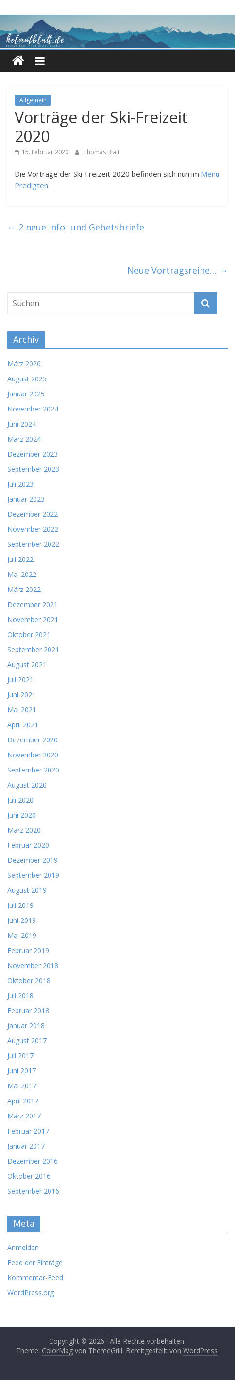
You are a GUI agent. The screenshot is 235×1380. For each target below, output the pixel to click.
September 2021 (33, 649)
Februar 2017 (28, 1130)
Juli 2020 (20, 800)
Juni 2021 (21, 694)
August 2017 (27, 1040)
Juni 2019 (21, 920)
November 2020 (32, 754)
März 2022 (24, 589)
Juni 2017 (21, 1070)
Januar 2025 (26, 393)
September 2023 (33, 469)
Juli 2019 (20, 905)
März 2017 (24, 1115)
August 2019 (27, 890)
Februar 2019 (28, 950)
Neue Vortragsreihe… (177, 270)
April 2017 (22, 1100)
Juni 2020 (21, 815)
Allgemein (33, 100)
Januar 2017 (26, 1145)
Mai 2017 (21, 1085)
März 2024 (24, 439)
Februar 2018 (28, 1010)
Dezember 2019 (32, 860)
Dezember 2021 (32, 604)
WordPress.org (30, 1292)
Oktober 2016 (28, 1176)
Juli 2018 (20, 995)
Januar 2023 (26, 499)
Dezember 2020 (32, 739)
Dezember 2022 (32, 514)
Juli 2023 (20, 484)
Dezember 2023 (32, 454)
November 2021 (32, 619)
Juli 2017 (20, 1055)
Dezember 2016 (32, 1161)
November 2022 (32, 529)
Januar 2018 (26, 1025)
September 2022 (33, 544)
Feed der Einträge (35, 1262)
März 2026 (24, 363)
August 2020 (27, 784)
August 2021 (27, 664)
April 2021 (22, 724)
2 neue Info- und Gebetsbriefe (75, 227)
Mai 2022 (21, 574)
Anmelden (23, 1247)
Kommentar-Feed (35, 1277)
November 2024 (32, 408)
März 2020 (24, 830)
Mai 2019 (21, 935)
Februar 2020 (28, 845)
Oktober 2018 (28, 980)
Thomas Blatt (102, 152)
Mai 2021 (21, 709)
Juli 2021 (20, 679)
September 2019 (33, 875)
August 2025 (27, 378)
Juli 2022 (20, 559)
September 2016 (33, 1191)
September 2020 (33, 769)
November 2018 (32, 965)
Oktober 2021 (28, 634)
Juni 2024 (21, 423)
